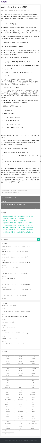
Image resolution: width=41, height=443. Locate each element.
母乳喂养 (7, 378)
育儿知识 (7, 375)
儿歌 (20, 385)
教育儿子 (7, 392)
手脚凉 (7, 373)
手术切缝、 (33, 428)
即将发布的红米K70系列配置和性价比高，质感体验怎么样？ (15, 316)
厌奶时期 (33, 411)
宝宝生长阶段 (7, 430)
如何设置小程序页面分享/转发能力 (9, 305)
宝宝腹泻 (7, 394)
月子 (33, 365)
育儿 (8, 380)
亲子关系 (20, 361)
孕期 (20, 421)
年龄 (33, 404)
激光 (20, 428)
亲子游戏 (33, 363)
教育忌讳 (33, 392)
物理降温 (20, 406)
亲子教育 (20, 358)
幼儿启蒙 (33, 373)
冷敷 (33, 409)
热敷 (20, 409)
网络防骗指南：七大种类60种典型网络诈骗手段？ (13, 267)
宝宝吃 (33, 414)
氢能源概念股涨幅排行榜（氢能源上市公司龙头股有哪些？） (18, 232)
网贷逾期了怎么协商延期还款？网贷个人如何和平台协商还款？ (15, 251)
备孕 (33, 382)
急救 (8, 418)
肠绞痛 (20, 375)
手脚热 (33, 370)
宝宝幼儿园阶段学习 (33, 423)
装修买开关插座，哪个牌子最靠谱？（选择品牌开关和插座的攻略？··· (17, 262)
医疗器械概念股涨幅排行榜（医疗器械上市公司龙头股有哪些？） (19, 225)
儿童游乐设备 (33, 418)
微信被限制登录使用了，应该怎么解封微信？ (14, 218)
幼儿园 (20, 404)
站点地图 (35, 440)
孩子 (20, 380)
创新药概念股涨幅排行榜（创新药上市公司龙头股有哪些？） (18, 229)
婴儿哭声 (7, 370)
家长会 (20, 414)
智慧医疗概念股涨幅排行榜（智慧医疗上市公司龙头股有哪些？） (19, 223)
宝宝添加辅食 (20, 416)
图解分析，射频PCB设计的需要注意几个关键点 (14, 220)
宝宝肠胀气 (8, 397)
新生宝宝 (33, 358)
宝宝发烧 (20, 370)
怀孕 (20, 382)
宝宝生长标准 (33, 368)
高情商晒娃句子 (33, 361)
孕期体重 (7, 406)
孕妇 (8, 368)
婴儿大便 (33, 430)
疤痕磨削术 (8, 428)
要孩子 (7, 421)
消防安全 (33, 421)
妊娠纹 (7, 365)
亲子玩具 (33, 385)
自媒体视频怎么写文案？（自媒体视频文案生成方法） (13, 343)
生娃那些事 (33, 390)
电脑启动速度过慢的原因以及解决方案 (10, 338)
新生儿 (20, 387)
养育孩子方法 (7, 387)
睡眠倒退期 (8, 411)
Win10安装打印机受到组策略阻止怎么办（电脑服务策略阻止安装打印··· (17, 311)
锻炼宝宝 (7, 426)
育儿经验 (7, 385)
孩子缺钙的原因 (20, 397)
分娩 (33, 387)
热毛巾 (33, 406)
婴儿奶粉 (20, 356)
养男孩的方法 (20, 399)
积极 (33, 380)
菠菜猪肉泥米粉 (20, 390)
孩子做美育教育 (8, 423)
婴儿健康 (20, 430)
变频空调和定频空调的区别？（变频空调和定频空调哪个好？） (15, 273)
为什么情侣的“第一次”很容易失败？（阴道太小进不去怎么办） (15, 257)
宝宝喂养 (7, 353)
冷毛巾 (7, 409)
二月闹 (33, 353)
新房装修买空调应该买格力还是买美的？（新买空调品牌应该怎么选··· (17, 289)
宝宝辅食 (7, 390)
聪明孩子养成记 (8, 399)
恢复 (33, 402)
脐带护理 (33, 397)
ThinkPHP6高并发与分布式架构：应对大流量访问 (13, 204)
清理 (20, 402)
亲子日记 (33, 356)
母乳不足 (20, 378)
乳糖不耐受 (20, 363)
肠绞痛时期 (20, 411)
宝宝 (20, 353)
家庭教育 (20, 394)
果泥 (33, 416)
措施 (8, 382)
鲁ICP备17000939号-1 (29, 440)
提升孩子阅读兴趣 (33, 394)
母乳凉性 (33, 378)
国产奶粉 (7, 356)
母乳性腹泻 (8, 363)
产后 (20, 365)
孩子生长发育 (20, 373)
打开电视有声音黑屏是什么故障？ (9, 327)
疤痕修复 (33, 426)
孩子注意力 (8, 358)
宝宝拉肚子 (8, 414)
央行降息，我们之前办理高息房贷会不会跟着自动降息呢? (14, 295)
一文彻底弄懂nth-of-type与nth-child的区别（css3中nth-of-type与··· (16, 333)
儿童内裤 (20, 423)
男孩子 (20, 392)
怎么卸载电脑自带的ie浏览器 (8, 322)
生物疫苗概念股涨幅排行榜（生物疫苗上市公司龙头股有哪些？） (19, 216)
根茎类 (7, 416)
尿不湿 (7, 361)
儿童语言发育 (7, 404)
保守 (33, 399)
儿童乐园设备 (20, 418)
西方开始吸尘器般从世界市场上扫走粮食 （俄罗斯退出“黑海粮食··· (16, 284)
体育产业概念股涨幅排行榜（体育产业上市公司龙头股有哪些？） (19, 227)
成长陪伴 (20, 426)
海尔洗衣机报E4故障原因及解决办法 (10, 278)
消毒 (8, 402)
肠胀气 (33, 375)
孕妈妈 (20, 368)
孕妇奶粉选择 (7, 433)
